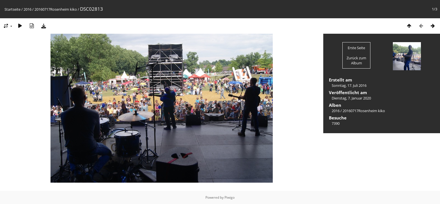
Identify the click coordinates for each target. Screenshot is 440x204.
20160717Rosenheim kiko (56, 9)
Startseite (12, 9)
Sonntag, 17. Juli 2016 (349, 85)
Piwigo (229, 197)
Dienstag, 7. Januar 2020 (351, 98)
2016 (27, 9)
